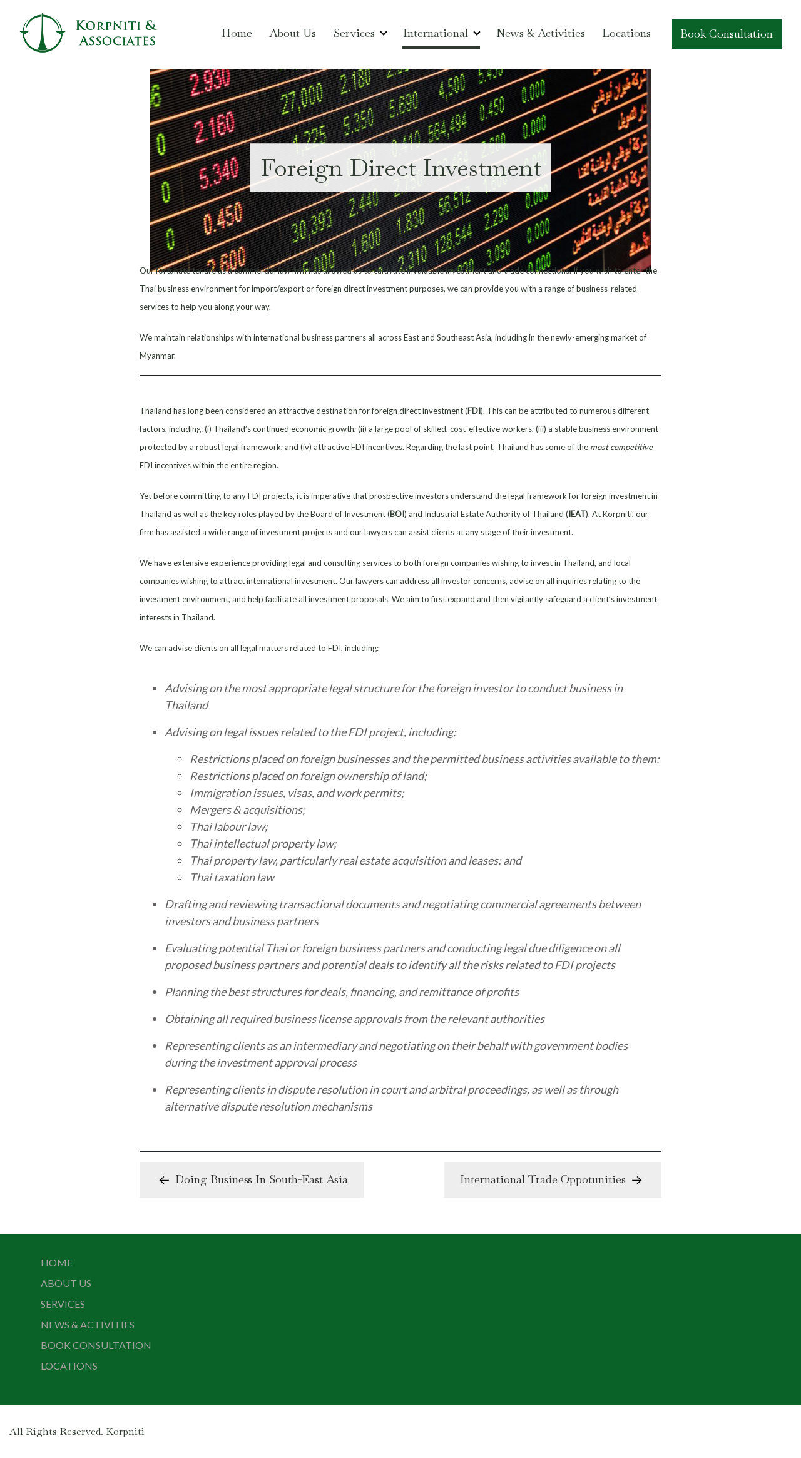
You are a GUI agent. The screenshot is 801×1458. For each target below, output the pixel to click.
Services (354, 33)
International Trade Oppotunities (552, 1180)
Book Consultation (726, 33)
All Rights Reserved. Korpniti (77, 1431)
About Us (292, 33)
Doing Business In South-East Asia (252, 1180)
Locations (626, 33)
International (435, 33)
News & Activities (540, 33)
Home (237, 33)
